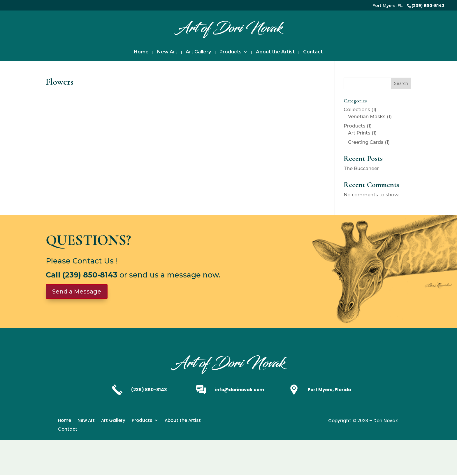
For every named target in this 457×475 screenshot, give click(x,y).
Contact (313, 52)
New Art (167, 52)
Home (141, 52)
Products (230, 52)
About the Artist (275, 52)
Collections (357, 109)
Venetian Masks (367, 116)
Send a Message (76, 291)
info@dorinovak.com (239, 390)
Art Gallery (198, 52)
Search (401, 83)
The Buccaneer (361, 168)
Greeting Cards (366, 142)
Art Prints (359, 133)
